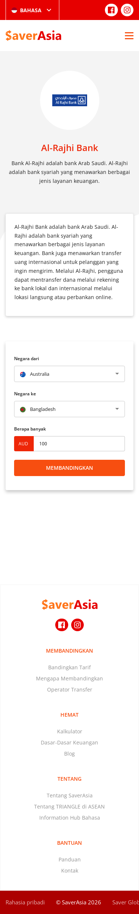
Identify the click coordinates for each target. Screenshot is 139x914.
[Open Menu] (129, 36)
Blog (69, 753)
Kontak (69, 870)
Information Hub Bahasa (69, 817)
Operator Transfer (69, 689)
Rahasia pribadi (25, 902)
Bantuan (69, 842)
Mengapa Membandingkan (69, 678)
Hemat (69, 714)
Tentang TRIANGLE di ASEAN (69, 806)
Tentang (69, 778)
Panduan (70, 859)
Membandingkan (69, 467)
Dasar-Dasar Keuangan (69, 742)
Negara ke (25, 394)
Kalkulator (69, 731)
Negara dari (26, 358)
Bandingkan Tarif (69, 667)
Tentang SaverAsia (70, 795)
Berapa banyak (30, 429)
